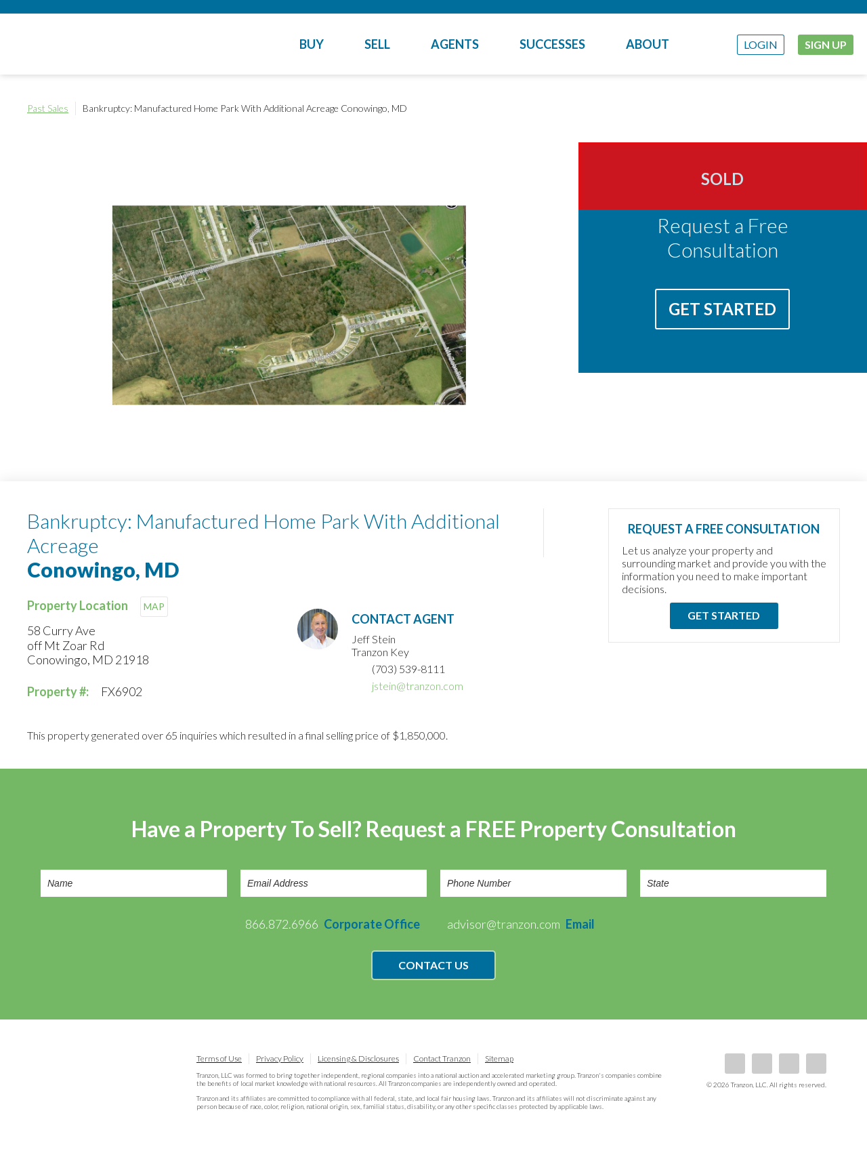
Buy (311, 44)
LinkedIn (762, 1063)
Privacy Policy (279, 1058)
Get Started (722, 309)
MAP (154, 606)
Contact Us (433, 964)
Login (761, 44)
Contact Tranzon (442, 1058)
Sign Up (826, 44)
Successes (552, 44)
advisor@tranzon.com (521, 923)
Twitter (789, 1063)
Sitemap (499, 1058)
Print (826, 108)
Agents (455, 44)
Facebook (735, 1063)
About (647, 44)
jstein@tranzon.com (417, 685)
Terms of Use (219, 1058)
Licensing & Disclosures (358, 1058)
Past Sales (47, 108)
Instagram (816, 1063)
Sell (377, 44)
